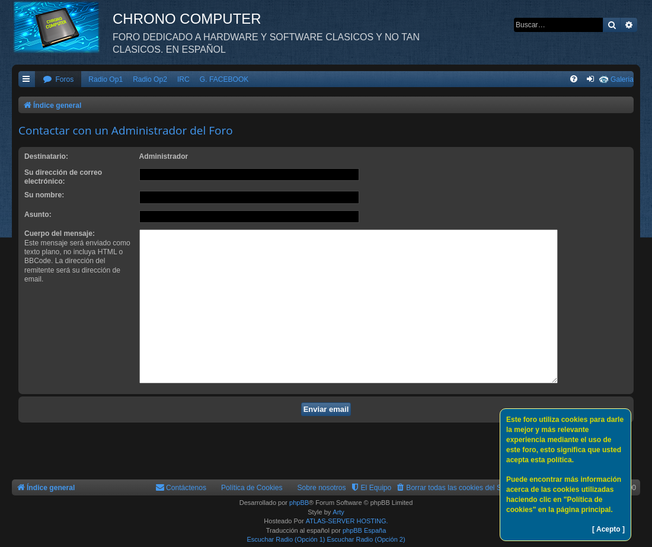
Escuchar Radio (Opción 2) (366, 539)
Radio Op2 (150, 79)
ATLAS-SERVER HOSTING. (347, 520)
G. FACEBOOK (224, 79)
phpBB (299, 502)
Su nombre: (44, 195)
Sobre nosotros (322, 488)
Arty (338, 512)
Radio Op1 (105, 79)
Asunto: (38, 214)
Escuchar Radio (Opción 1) (286, 539)
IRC (183, 79)
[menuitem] (58, 80)
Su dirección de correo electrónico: (63, 176)
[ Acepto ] (608, 529)
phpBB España (364, 530)
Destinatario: (46, 156)
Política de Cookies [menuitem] (252, 488)
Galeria (622, 79)
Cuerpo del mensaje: (59, 233)
